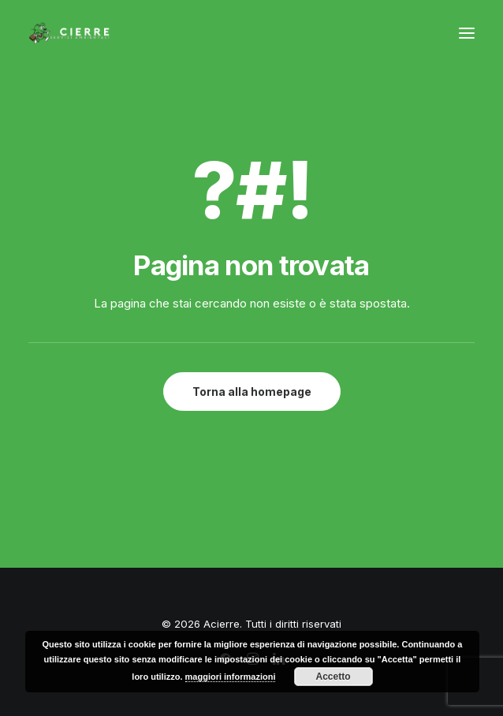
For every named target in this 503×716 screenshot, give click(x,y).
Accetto (333, 676)
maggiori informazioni (230, 676)
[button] (466, 33)
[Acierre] (69, 33)
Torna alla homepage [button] (251, 391)
